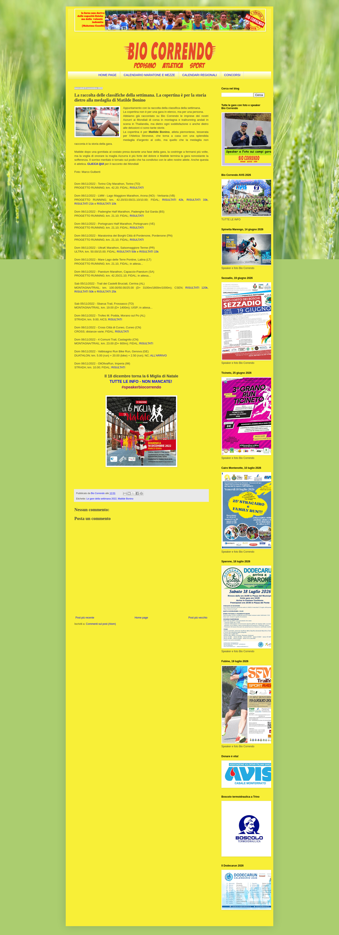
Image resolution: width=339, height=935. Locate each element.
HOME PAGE (107, 75)
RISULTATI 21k (84, 203)
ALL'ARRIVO (158, 355)
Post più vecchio (198, 617)
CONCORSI (232, 75)
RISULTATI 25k (106, 291)
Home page (141, 617)
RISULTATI (137, 187)
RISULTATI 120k (196, 287)
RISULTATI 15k (148, 251)
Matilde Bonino (125, 498)
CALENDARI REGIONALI (199, 75)
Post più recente (84, 617)
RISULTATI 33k (197, 199)
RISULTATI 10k (106, 203)
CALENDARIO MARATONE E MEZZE (149, 75)
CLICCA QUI (95, 163)
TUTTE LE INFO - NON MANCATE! (141, 381)
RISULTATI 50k (126, 251)
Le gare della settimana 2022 (101, 498)
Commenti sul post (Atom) (101, 623)
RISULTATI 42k (172, 199)
